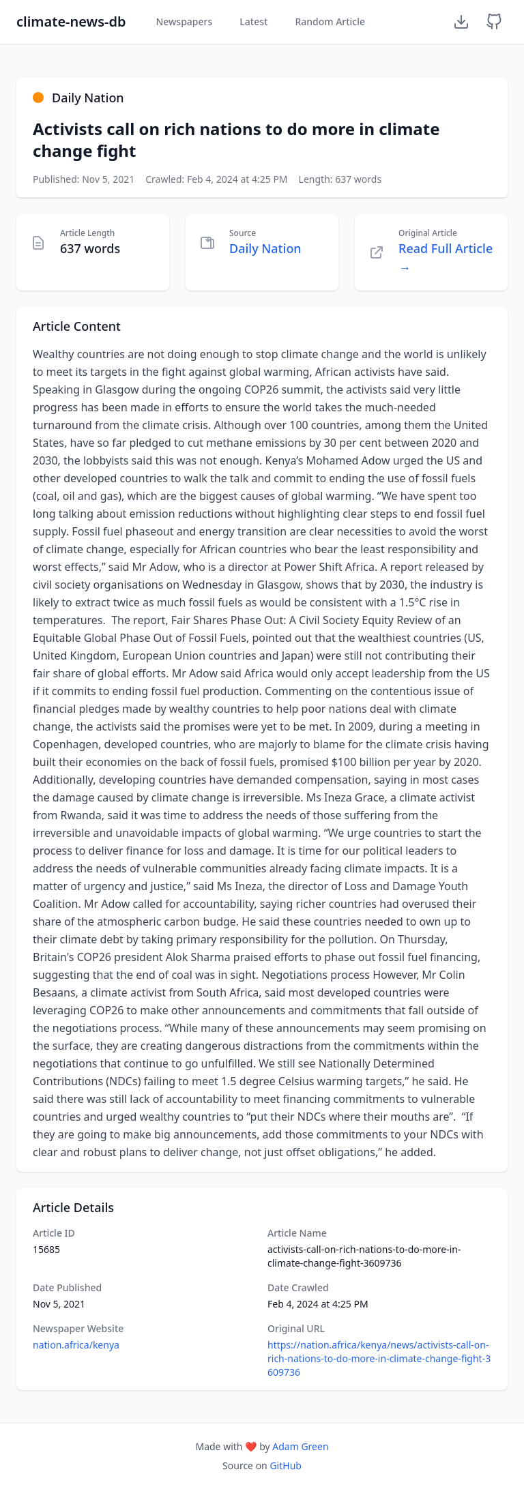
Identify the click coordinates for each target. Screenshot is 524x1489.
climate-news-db (71, 21)
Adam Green (300, 1446)
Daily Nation (265, 248)
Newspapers (184, 21)
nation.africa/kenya (76, 1344)
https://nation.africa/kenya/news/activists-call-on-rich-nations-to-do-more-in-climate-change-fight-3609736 (379, 1358)
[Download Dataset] (461, 21)
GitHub (286, 1465)
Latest (253, 21)
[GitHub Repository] (494, 21)
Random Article (330, 21)
